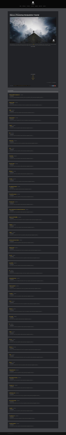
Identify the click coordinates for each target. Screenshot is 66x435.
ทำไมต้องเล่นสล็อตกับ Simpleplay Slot (14, 94)
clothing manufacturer (12, 278)
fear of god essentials (12, 400)
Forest (33, 76)
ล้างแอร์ (10, 301)
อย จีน (10, 148)
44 (54, 82)
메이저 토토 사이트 (11, 201)
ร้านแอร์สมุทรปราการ (12, 415)
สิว (9, 324)
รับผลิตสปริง (10, 224)
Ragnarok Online (11, 102)
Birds (33, 79)
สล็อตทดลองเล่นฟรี (11, 247)
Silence (34, 44)
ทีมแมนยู (10, 362)
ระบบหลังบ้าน (11, 293)
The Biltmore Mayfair (12, 423)
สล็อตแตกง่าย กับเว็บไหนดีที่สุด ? (13, 217)
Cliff (33, 75)
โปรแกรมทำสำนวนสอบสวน (13, 194)
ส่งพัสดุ (10, 110)
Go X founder (11, 316)
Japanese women (12, 117)
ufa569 (10, 331)
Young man (33, 78)
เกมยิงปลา (10, 232)
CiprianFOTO (15, 85)
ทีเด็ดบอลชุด (11, 171)
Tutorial (49, 82)
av (9, 270)
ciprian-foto (17, 13)
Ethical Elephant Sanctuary (13, 377)
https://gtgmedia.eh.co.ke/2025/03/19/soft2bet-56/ (17, 209)
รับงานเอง (10, 339)
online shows (11, 140)
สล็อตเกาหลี (10, 308)
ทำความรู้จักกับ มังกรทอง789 (13, 186)
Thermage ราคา (11, 385)
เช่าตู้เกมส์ (10, 125)
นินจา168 (10, 255)
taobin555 (10, 408)
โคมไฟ (10, 354)
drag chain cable (11, 163)
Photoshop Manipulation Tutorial (22, 85)
